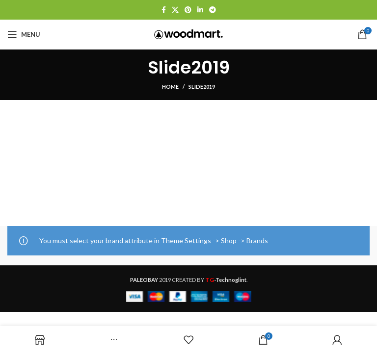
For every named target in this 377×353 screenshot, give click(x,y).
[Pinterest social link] (188, 9)
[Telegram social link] (212, 9)
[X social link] (175, 9)
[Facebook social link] (164, 9)
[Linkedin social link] (200, 9)
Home (170, 86)
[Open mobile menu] (23, 34)
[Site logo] (188, 33)
